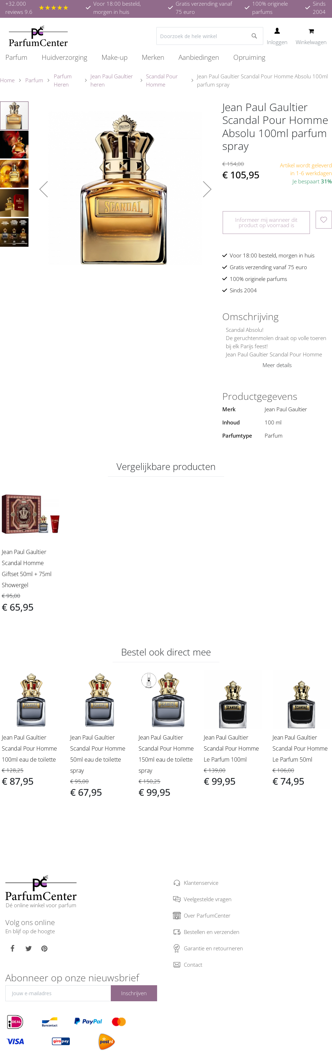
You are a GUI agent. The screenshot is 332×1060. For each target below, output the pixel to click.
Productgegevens (259, 396)
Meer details (277, 365)
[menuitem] (20, 57)
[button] (43, 189)
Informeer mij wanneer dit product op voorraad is (266, 222)
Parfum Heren (63, 80)
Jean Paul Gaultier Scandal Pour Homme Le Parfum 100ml (231, 748)
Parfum (34, 80)
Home (7, 80)
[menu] (166, 57)
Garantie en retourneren (213, 948)
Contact (193, 964)
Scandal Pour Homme (162, 80)
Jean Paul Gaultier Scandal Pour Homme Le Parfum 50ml (300, 748)
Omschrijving (250, 316)
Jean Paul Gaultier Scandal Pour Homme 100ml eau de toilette (29, 748)
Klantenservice (201, 882)
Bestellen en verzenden (211, 931)
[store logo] (38, 36)
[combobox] (209, 36)
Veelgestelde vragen (208, 899)
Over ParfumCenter (207, 915)
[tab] (277, 316)
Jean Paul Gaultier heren (111, 80)
